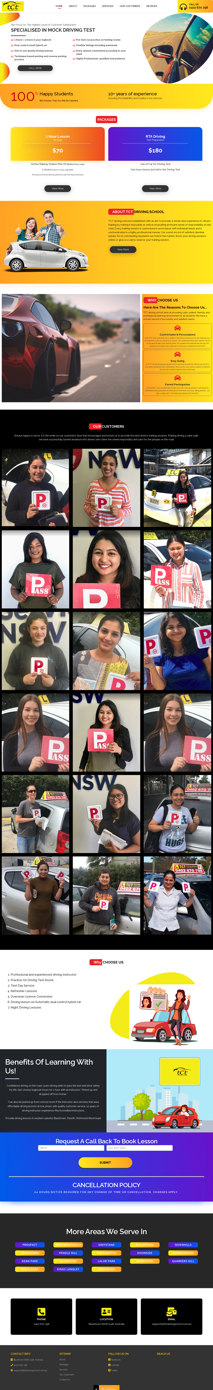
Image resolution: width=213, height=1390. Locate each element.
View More (57, 188)
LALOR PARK (106, 1261)
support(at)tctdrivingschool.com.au (171, 1323)
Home (59, 6)
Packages (89, 6)
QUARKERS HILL (183, 1261)
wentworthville (69, 1245)
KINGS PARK (29, 1269)
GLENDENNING (183, 1253)
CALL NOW (35, 68)
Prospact (29, 1245)
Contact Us (64, 1379)
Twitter (114, 1370)
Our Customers (130, 6)
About (73, 6)
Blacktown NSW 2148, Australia (106, 1323)
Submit (105, 1162)
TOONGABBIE (29, 1253)
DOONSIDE (144, 1253)
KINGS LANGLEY (68, 1269)
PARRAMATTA (106, 1253)
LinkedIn (115, 1365)
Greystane (106, 1245)
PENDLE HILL (68, 1253)
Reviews (151, 6)
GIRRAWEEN (106, 1269)
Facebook (116, 1360)
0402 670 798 (41, 1323)
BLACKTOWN (145, 1245)
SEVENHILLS (183, 1245)
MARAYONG (145, 1261)
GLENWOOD (68, 1261)
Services (107, 6)
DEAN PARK (30, 1261)
